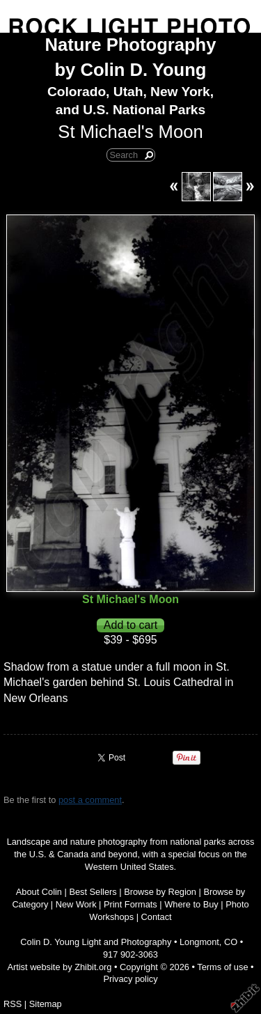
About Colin (39, 892)
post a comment (90, 800)
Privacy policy (130, 979)
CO (230, 942)
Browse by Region (160, 892)
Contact (156, 917)
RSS (12, 1004)
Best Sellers (92, 892)
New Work (76, 904)
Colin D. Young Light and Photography (95, 942)
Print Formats (130, 904)
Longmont (199, 942)
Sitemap (45, 1004)
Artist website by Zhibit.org (59, 967)
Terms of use (222, 967)
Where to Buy (191, 904)
